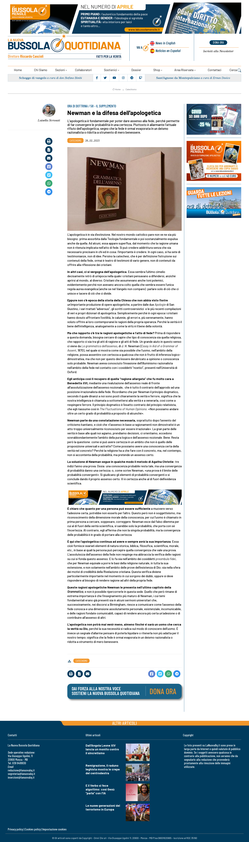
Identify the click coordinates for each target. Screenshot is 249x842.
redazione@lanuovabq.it (21, 770)
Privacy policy (15, 829)
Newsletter (218, 51)
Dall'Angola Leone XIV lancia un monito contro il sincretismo (102, 749)
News (165, 43)
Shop (156, 69)
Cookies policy (33, 829)
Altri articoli (124, 722)
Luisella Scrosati (49, 120)
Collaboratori (83, 69)
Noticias (168, 50)
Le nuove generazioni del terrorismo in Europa (103, 807)
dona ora (218, 42)
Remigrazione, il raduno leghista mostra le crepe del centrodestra (103, 769)
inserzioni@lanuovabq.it (21, 777)
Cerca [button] (235, 70)
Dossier (136, 69)
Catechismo (131, 89)
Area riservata (183, 69)
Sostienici (110, 69)
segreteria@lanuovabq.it (21, 773)
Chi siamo (40, 69)
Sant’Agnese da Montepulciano (177, 77)
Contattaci (214, 69)
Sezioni (60, 69)
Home (18, 69)
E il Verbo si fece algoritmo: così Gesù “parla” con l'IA (100, 789)
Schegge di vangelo (33, 77)
